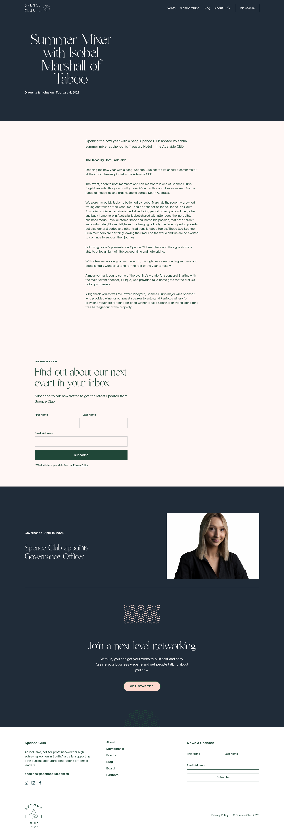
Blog (207, 8)
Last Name (89, 415)
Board (110, 768)
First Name (41, 415)
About (110, 742)
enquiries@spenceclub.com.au (47, 774)
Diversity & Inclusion (39, 92)
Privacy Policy (80, 465)
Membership (115, 749)
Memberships (189, 8)
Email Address (44, 433)
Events (171, 8)
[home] (37, 8)
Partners (112, 775)
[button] (219, 8)
